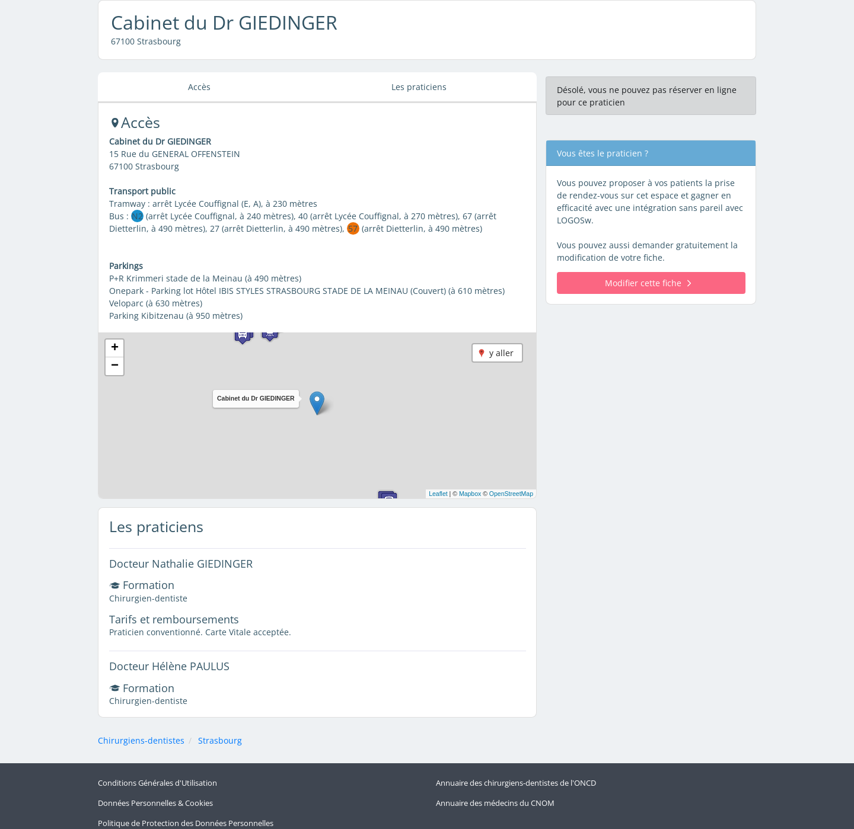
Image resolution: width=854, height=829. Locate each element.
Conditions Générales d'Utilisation (157, 781)
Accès (199, 86)
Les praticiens (419, 86)
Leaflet (438, 493)
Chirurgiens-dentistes (141, 740)
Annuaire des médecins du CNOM (495, 798)
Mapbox (470, 493)
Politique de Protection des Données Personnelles (185, 815)
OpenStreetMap (511, 493)
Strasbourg (220, 740)
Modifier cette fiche (648, 283)
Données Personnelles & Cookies (155, 798)
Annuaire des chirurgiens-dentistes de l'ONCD (516, 781)
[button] (317, 403)
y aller (501, 353)
